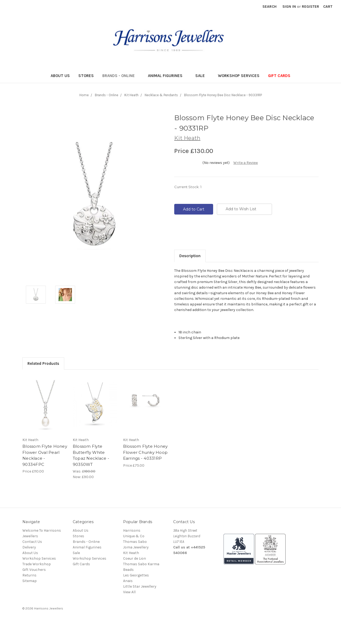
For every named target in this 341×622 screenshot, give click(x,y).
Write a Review (245, 162)
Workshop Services (238, 75)
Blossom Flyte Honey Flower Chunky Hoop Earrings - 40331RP (145, 452)
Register (310, 6)
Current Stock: (187, 187)
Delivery (29, 547)
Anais (128, 581)
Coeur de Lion (134, 558)
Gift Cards (279, 75)
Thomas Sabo (135, 541)
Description (190, 255)
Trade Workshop (36, 564)
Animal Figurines (167, 75)
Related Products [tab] (43, 363)
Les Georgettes (136, 575)
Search (269, 6)
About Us (60, 75)
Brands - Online (120, 75)
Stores (86, 75)
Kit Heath (131, 553)
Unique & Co (133, 536)
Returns (29, 575)
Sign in (289, 6)
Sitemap (29, 581)
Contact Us (32, 541)
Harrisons (131, 530)
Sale (202, 75)
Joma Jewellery (136, 547)
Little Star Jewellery (139, 586)
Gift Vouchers (34, 569)
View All (129, 592)
